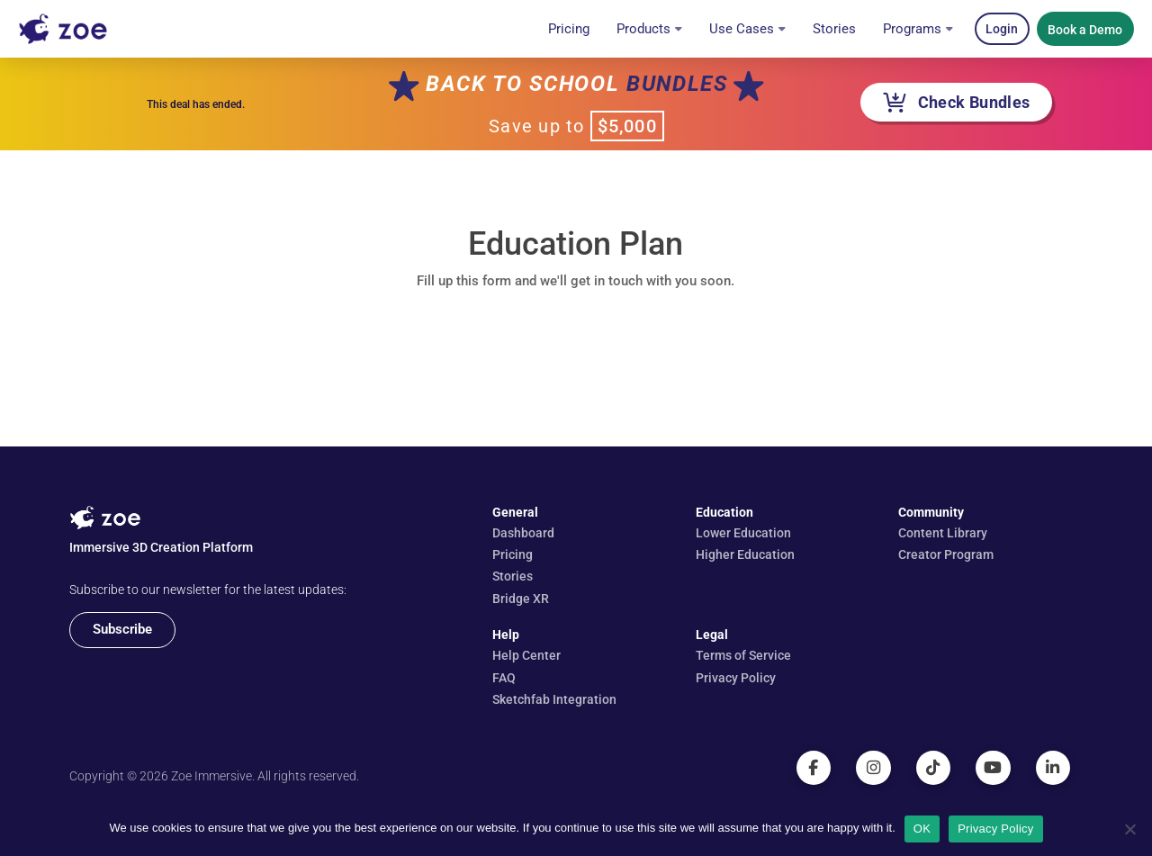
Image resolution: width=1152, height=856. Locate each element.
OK (922, 828)
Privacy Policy (995, 828)
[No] (1129, 829)
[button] (1002, 29)
